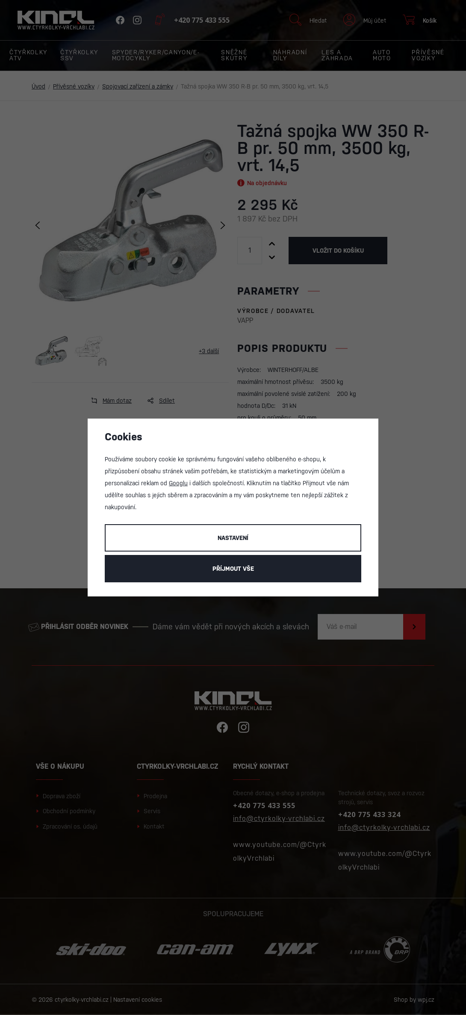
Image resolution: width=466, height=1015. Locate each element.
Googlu (178, 483)
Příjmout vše (233, 568)
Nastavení (233, 537)
